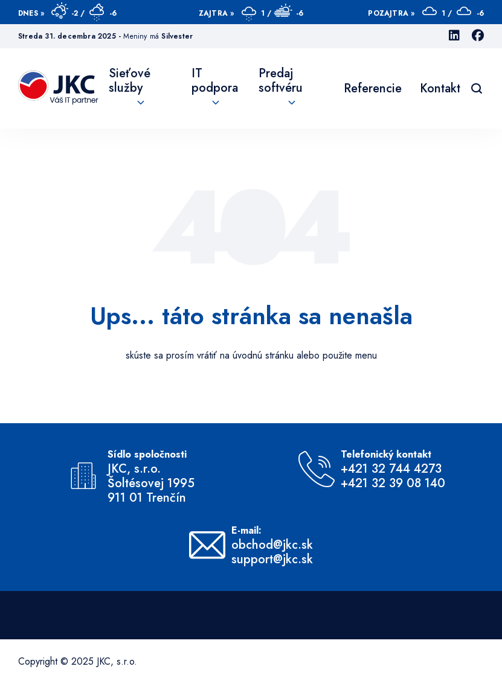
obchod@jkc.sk (272, 545)
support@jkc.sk (272, 559)
